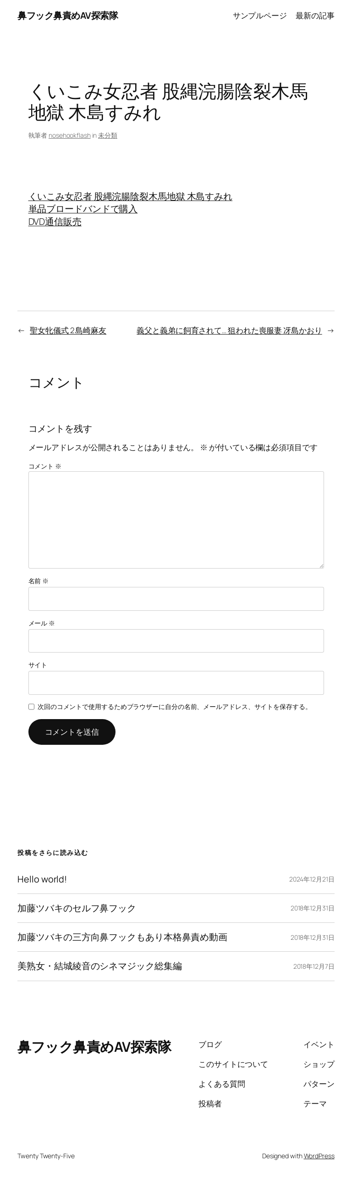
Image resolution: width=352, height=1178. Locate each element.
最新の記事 (315, 15)
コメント (44, 466)
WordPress (319, 1155)
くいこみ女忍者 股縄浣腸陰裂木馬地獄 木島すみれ (130, 196)
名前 (38, 580)
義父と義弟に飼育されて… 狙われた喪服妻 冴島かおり (229, 330)
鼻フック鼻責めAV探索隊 (67, 15)
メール (41, 623)
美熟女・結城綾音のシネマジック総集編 (99, 966)
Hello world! (42, 879)
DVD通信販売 (55, 221)
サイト (38, 664)
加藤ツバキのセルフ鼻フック (76, 908)
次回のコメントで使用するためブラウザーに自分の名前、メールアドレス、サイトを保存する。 (175, 706)
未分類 (107, 135)
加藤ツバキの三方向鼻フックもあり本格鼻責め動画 (122, 937)
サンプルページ (260, 15)
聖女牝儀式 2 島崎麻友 (68, 330)
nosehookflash (70, 135)
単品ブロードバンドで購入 (83, 208)
